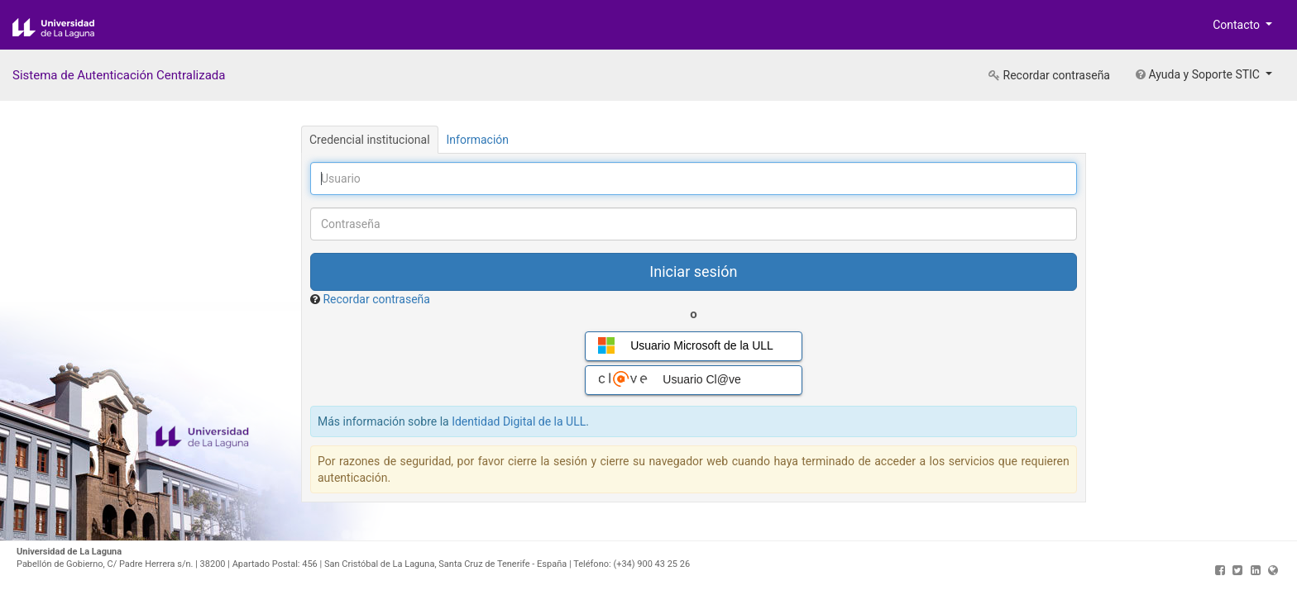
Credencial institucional (369, 139)
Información (478, 139)
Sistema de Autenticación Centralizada (118, 75)
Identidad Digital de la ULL (519, 421)
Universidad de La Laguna (66, 28)
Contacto (1237, 24)
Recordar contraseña (1049, 75)
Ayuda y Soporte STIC (1199, 74)
